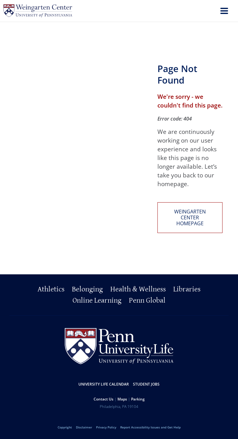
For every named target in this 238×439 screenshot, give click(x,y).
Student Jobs (146, 384)
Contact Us (103, 399)
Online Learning (97, 300)
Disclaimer (84, 427)
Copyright (65, 427)
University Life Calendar (103, 384)
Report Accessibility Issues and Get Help (150, 427)
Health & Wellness (138, 289)
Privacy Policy (106, 427)
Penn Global (147, 300)
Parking (138, 399)
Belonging (87, 289)
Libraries (187, 289)
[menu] (224, 12)
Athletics (50, 289)
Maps (122, 399)
